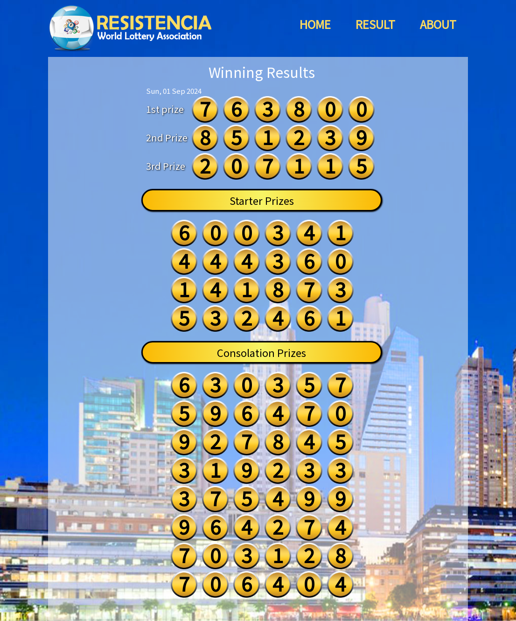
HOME (315, 24)
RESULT (375, 24)
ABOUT (438, 24)
